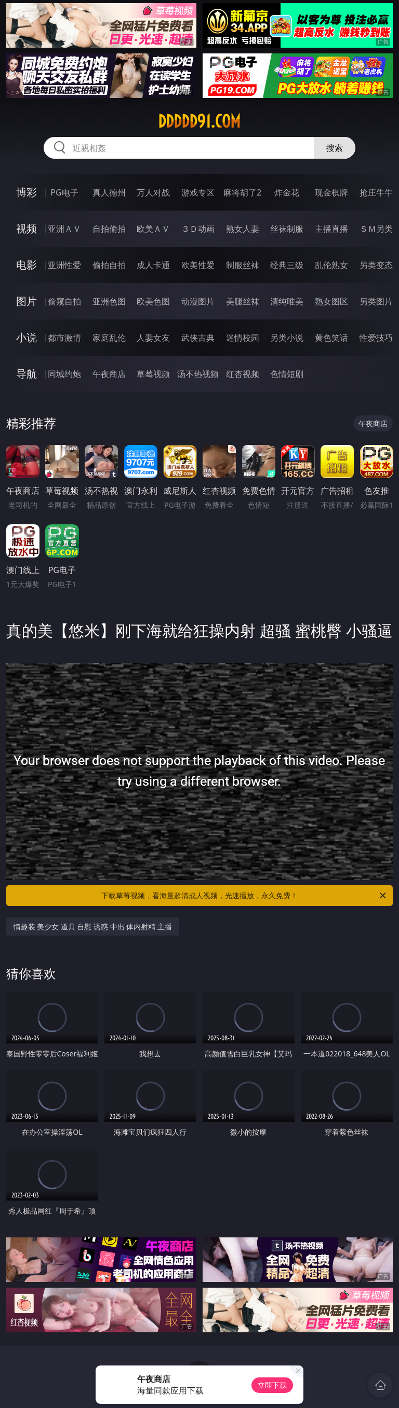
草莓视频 (153, 374)
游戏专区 (198, 192)
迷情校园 (242, 337)
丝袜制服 (286, 228)
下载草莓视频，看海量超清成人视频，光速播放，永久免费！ (244, 895)
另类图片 (376, 301)
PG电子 (64, 192)
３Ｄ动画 (198, 228)
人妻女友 (153, 337)
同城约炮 (64, 374)
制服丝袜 (242, 265)
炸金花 (286, 192)
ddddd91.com (199, 121)
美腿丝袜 (242, 301)
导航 (26, 374)
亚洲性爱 (64, 265)
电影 (26, 265)
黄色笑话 (331, 337)
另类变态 (376, 265)
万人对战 (153, 192)
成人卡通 (153, 265)
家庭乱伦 (109, 337)
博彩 (26, 192)
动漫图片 (198, 301)
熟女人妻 (242, 228)
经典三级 (286, 265)
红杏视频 (242, 374)
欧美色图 (153, 301)
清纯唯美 (286, 301)
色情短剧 (286, 374)
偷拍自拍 (109, 265)
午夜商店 (109, 374)
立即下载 (272, 1385)
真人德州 (109, 192)
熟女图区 (331, 301)
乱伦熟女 (331, 265)
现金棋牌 (331, 192)
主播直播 (331, 228)
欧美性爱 (198, 265)
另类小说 (286, 337)
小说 (26, 337)
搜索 (334, 148)
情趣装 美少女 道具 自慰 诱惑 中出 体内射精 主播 (93, 926)
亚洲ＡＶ (64, 228)
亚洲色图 (109, 301)
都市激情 (64, 337)
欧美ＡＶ (153, 228)
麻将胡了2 (242, 192)
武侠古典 (198, 337)
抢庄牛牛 (376, 192)
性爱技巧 (376, 337)
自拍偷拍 (109, 228)
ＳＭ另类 (376, 228)
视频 (26, 228)
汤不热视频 (198, 374)
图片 (26, 301)
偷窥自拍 (64, 301)
